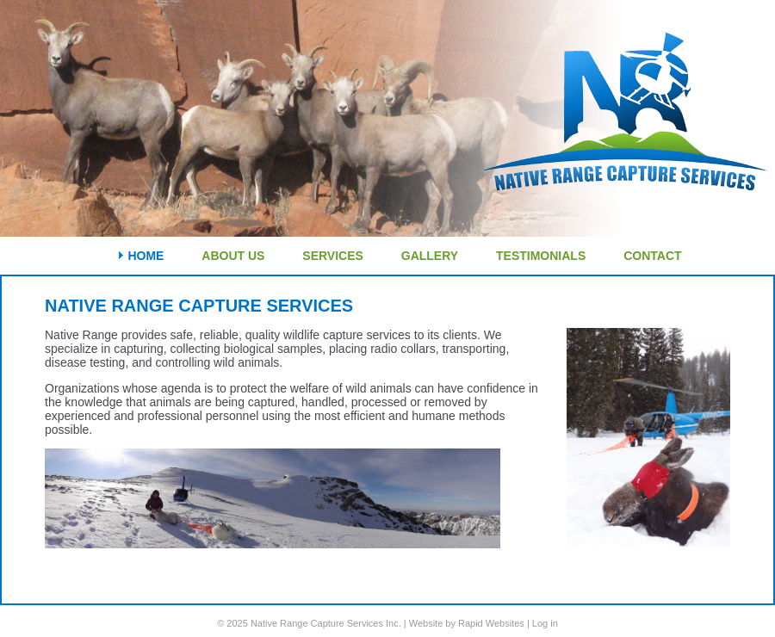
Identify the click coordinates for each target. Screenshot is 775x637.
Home (145, 256)
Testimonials (541, 256)
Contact (652, 256)
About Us (233, 256)
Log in (545, 623)
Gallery (429, 256)
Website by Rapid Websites (466, 623)
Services (332, 256)
